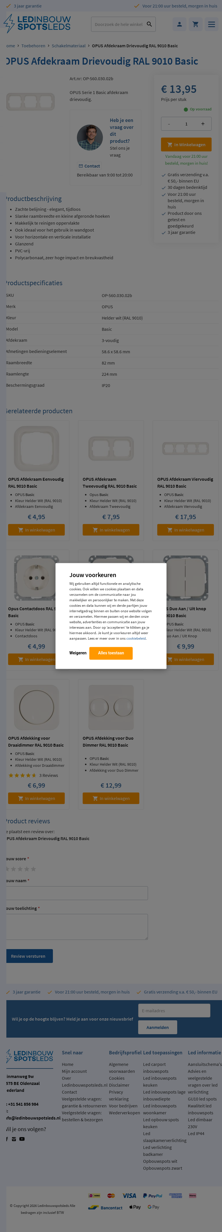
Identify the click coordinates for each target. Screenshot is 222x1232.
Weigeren (77, 653)
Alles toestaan (111, 653)
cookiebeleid (136, 638)
